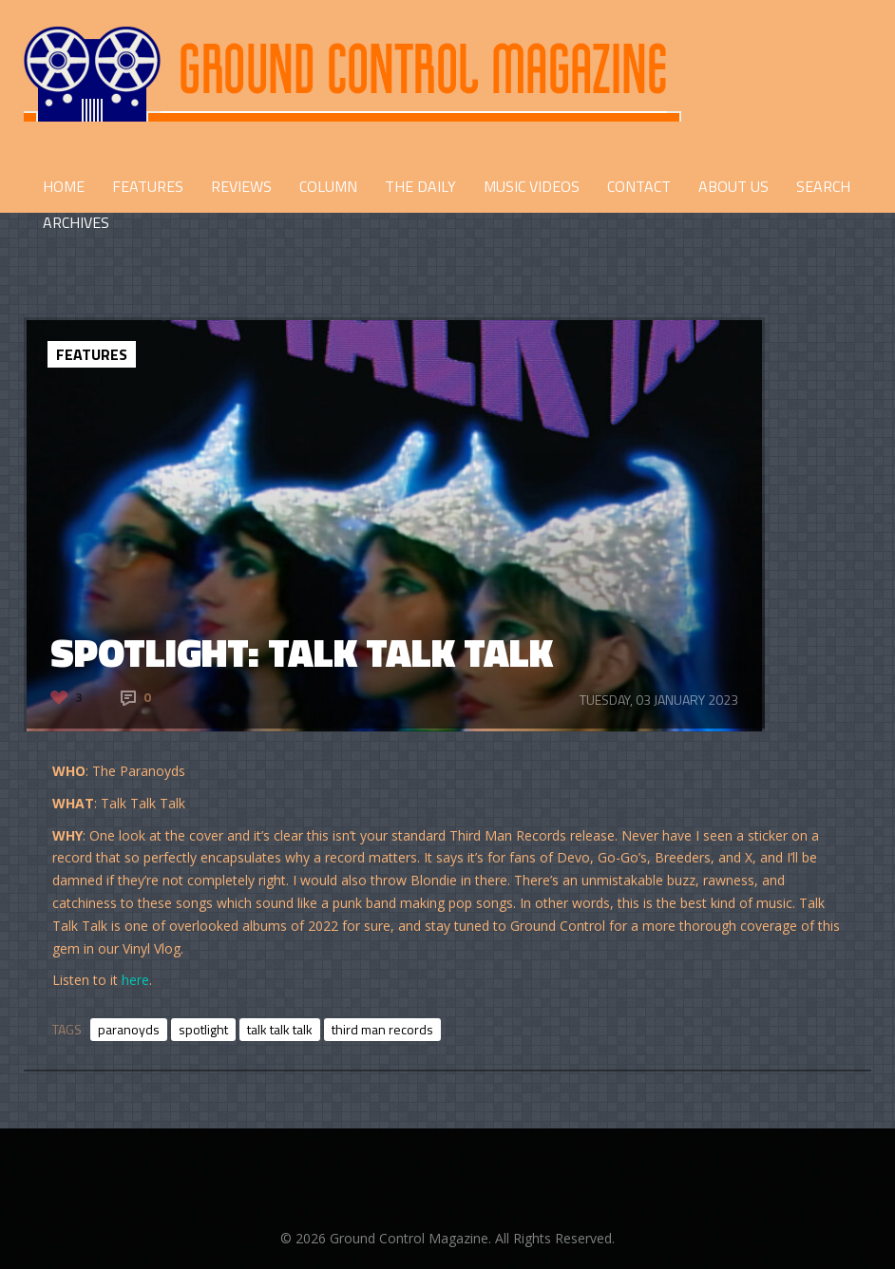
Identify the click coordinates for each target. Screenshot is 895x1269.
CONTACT (639, 186)
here (135, 980)
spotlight (203, 1029)
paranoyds (129, 1029)
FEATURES (147, 186)
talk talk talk (280, 1029)
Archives (76, 222)
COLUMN (328, 186)
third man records (382, 1029)
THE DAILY (420, 186)
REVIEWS (241, 186)
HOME (64, 186)
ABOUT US (733, 186)
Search (823, 186)
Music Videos (532, 186)
